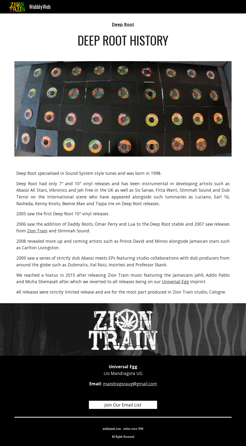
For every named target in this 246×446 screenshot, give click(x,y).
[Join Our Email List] (123, 405)
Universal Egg (175, 281)
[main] (122, 34)
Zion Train (37, 231)
